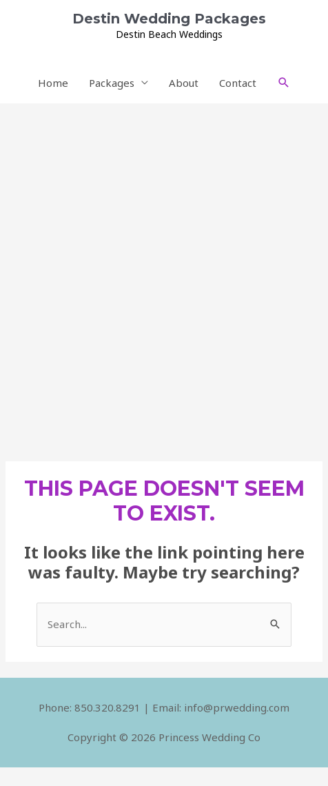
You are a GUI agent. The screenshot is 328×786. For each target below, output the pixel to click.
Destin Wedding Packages (169, 18)
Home (53, 83)
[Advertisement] (164, 274)
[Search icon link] (284, 83)
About (183, 83)
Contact (237, 83)
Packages (111, 83)
